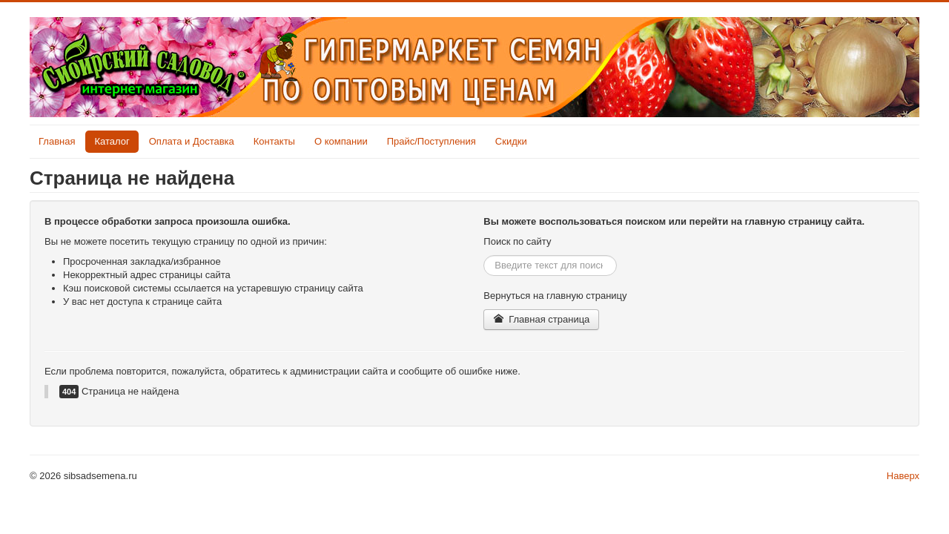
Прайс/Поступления (431, 141)
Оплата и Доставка (191, 141)
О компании (341, 141)
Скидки (511, 141)
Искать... (483, 255)
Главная (57, 141)
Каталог (111, 141)
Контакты (274, 141)
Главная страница (541, 319)
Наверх (903, 475)
